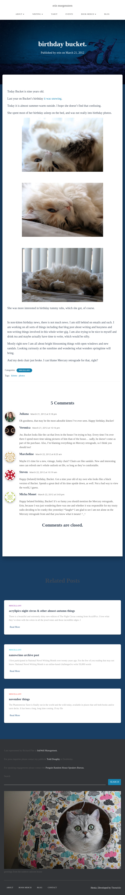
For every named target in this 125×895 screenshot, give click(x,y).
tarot (54, 14)
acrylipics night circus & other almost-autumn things (42, 611)
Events (69, 14)
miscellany (24, 370)
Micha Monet (27, 494)
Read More (15, 627)
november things (19, 699)
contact (52, 887)
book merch (88, 14)
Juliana (24, 413)
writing (37, 14)
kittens (14, 375)
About (19, 14)
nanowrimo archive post (24, 655)
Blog (107, 14)
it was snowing (52, 98)
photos (22, 375)
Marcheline (26, 454)
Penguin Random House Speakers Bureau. (65, 768)
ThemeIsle (116, 888)
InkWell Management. (47, 750)
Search (7, 776)
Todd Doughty (53, 759)
